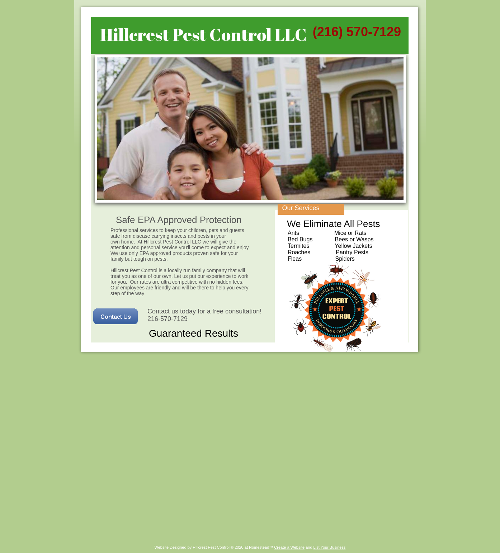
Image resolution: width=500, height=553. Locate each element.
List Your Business (329, 547)
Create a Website (289, 547)
